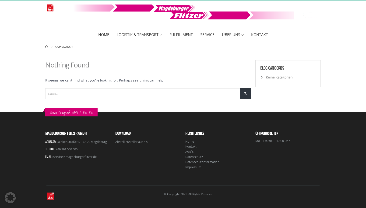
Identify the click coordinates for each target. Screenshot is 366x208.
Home (103, 34)
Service (207, 34)
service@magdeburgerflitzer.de (75, 157)
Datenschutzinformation (202, 162)
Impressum (193, 167)
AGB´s (189, 151)
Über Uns (231, 34)
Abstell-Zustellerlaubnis (131, 142)
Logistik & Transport (137, 34)
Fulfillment (181, 34)
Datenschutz (194, 157)
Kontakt (259, 34)
